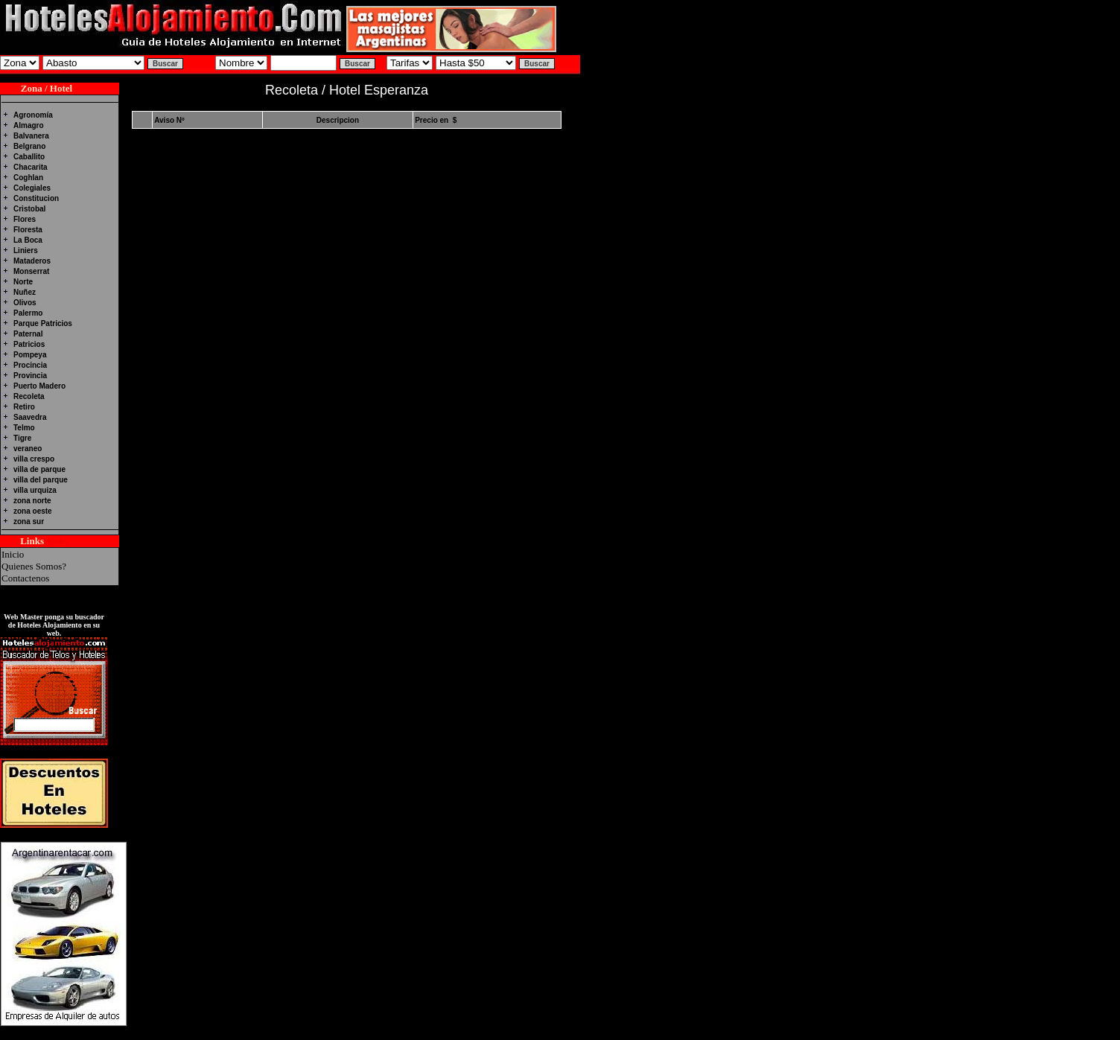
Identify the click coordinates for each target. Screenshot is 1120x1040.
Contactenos (25, 578)
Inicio (12, 554)
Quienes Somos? (33, 566)
